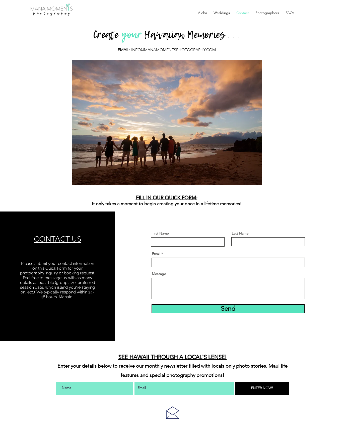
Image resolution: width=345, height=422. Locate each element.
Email (156, 253)
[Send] (228, 308)
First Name (160, 233)
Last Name (240, 233)
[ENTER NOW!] (262, 388)
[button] (221, 13)
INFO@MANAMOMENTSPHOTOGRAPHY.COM (173, 49)
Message (159, 273)
